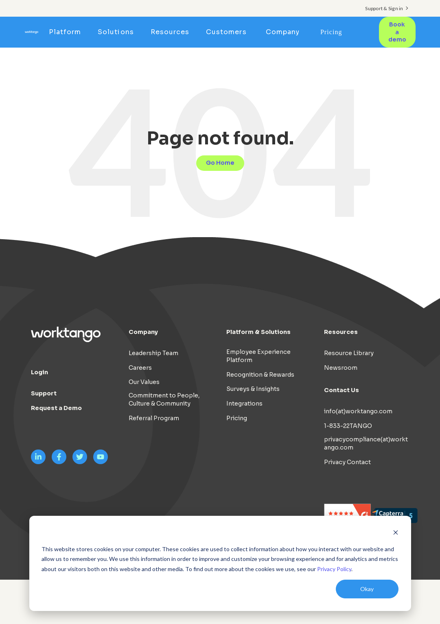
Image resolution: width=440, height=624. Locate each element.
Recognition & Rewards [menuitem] (260, 374)
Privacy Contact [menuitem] (347, 462)
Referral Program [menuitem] (154, 418)
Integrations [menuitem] (244, 403)
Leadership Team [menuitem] (153, 353)
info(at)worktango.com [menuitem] (358, 411)
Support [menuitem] (44, 393)
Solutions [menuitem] (116, 32)
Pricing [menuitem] (331, 31)
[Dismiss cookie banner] (395, 533)
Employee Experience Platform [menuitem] (258, 356)
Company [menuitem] (283, 32)
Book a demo (397, 32)
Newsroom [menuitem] (340, 367)
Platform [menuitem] (65, 32)
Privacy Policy (334, 568)
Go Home (220, 162)
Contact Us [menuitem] (341, 390)
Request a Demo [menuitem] (56, 408)
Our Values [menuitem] (144, 382)
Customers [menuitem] (226, 32)
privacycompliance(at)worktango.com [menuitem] (366, 443)
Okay (367, 588)
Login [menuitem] (39, 372)
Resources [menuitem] (170, 32)
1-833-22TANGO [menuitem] (348, 426)
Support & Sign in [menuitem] (384, 8)
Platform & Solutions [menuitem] (258, 332)
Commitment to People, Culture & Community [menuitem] (164, 399)
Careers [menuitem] (140, 367)
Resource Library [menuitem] (349, 353)
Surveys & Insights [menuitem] (253, 389)
